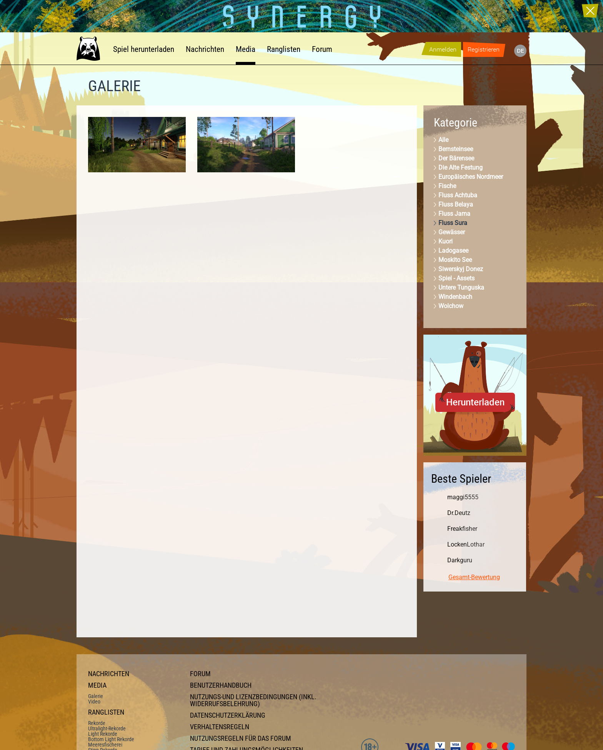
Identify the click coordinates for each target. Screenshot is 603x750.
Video (94, 701)
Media (245, 49)
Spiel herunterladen (143, 49)
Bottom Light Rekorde (111, 739)
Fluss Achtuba (457, 195)
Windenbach (455, 296)
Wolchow (450, 306)
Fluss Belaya (455, 204)
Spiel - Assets (456, 278)
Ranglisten (283, 49)
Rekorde (96, 723)
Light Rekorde (102, 734)
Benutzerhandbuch (221, 685)
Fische (447, 186)
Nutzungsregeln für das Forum (240, 738)
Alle (443, 139)
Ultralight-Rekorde (107, 728)
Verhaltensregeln (219, 726)
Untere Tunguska (461, 287)
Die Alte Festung (460, 167)
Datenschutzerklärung (227, 715)
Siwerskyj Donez (460, 269)
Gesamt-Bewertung (474, 577)
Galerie (95, 696)
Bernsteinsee (455, 149)
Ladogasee (453, 250)
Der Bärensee (456, 158)
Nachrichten (205, 49)
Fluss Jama (454, 213)
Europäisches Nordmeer (470, 176)
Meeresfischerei (105, 744)
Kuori (445, 241)
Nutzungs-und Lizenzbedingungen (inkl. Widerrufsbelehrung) (253, 700)
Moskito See (455, 259)
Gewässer (451, 232)
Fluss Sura (452, 223)
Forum (322, 49)
